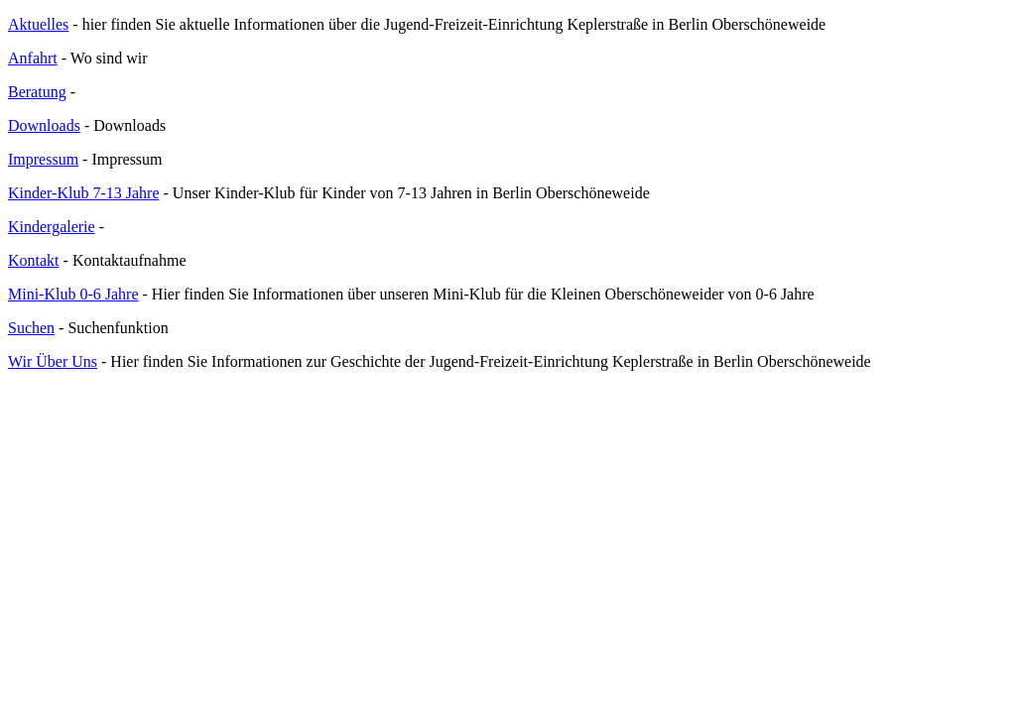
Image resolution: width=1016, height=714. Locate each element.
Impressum (43, 159)
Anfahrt (33, 58)
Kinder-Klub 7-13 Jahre (84, 192)
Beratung (37, 91)
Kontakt (34, 260)
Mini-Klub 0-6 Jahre (73, 294)
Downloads (44, 125)
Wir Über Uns (52, 361)
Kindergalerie (51, 226)
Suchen (31, 327)
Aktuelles (38, 24)
